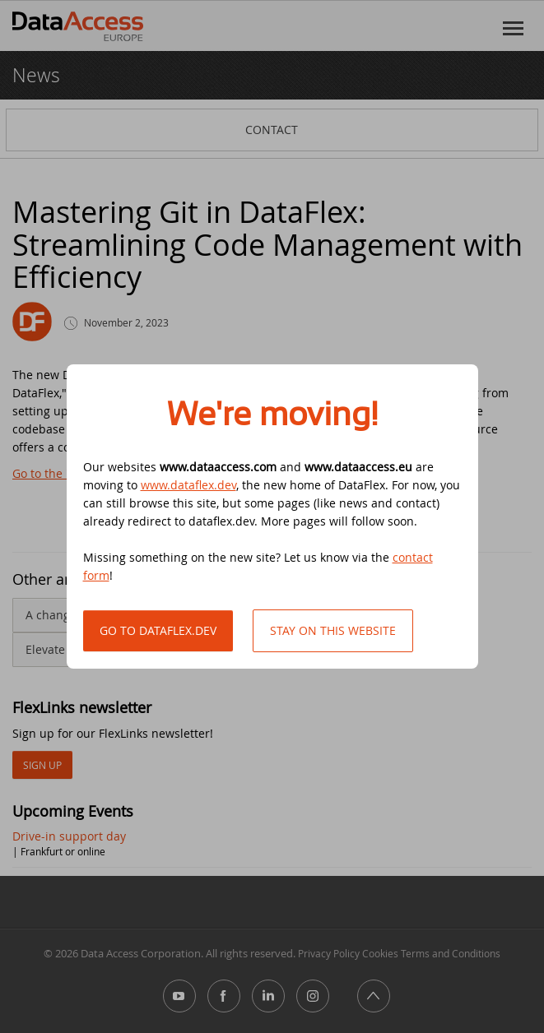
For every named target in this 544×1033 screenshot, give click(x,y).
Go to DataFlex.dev (158, 630)
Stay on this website (333, 630)
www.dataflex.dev (188, 485)
